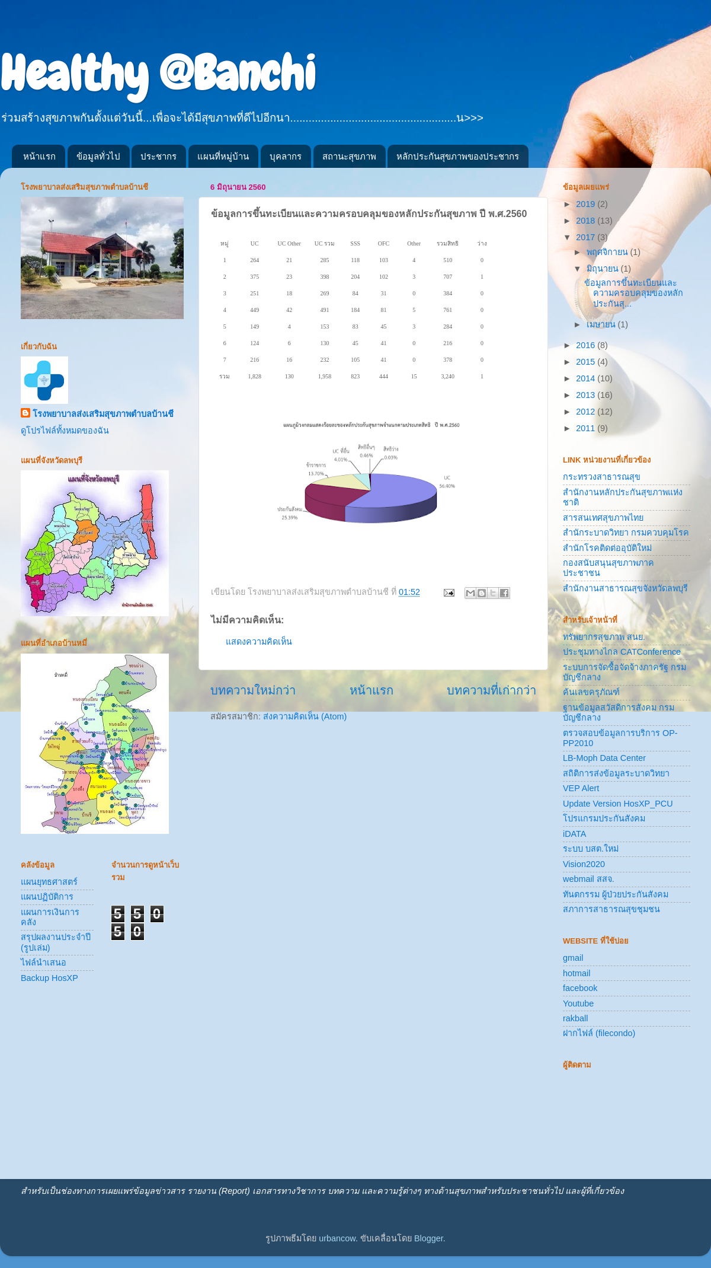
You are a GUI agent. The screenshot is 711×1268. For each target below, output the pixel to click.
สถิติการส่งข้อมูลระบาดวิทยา (616, 773)
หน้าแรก (39, 156)
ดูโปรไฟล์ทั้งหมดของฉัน (65, 430)
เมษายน (602, 324)
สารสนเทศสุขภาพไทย (603, 518)
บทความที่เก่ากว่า (491, 690)
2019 (586, 204)
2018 (586, 220)
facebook (580, 988)
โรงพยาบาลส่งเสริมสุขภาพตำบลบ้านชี (103, 414)
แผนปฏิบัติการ (47, 896)
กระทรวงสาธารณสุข (601, 477)
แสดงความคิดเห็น (259, 641)
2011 (586, 428)
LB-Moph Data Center (604, 758)
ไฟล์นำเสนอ (43, 962)
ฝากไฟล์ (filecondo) (599, 1033)
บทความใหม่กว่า (253, 690)
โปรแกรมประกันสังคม (604, 818)
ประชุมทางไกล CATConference (622, 652)
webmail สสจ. (588, 879)
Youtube (578, 1003)
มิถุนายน (604, 268)
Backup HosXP (49, 978)
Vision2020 (584, 864)
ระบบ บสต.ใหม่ (591, 848)
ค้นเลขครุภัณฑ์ (591, 692)
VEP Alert (581, 788)
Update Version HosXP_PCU (618, 803)
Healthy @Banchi (157, 73)
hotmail (576, 973)
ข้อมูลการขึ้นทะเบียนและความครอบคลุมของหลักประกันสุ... (633, 293)
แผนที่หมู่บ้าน (223, 156)
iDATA (574, 834)
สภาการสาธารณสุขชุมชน (611, 909)
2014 (586, 378)
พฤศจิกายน (608, 252)
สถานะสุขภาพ (349, 156)
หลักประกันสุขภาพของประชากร (457, 156)
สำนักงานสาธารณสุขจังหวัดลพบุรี (625, 588)
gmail (573, 958)
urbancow (337, 1238)
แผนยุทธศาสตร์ (49, 882)
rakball (575, 1018)
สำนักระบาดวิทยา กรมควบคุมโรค (626, 532)
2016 (586, 345)
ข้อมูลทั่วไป (98, 156)
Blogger (428, 1238)
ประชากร (158, 156)
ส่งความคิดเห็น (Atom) (305, 716)
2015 (586, 362)
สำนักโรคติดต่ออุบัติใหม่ (607, 548)
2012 (586, 411)
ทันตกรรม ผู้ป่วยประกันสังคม (615, 894)
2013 (586, 395)
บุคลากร (286, 156)
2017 (586, 237)
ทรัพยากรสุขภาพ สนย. (604, 637)
